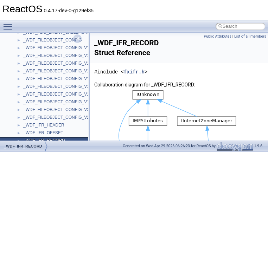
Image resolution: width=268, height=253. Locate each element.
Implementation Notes (32, 111)
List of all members (250, 36)
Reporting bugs (26, 73)
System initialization (30, 88)
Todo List (20, 134)
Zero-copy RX (25, 80)
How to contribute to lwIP (35, 42)
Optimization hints (28, 104)
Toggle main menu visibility (9, 23)
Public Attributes (217, 36)
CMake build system (31, 49)
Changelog (22, 34)
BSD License (24, 119)
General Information (30, 127)
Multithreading (25, 96)
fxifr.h (134, 72)
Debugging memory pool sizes (40, 65)
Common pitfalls (27, 57)
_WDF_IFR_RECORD (23, 146)
